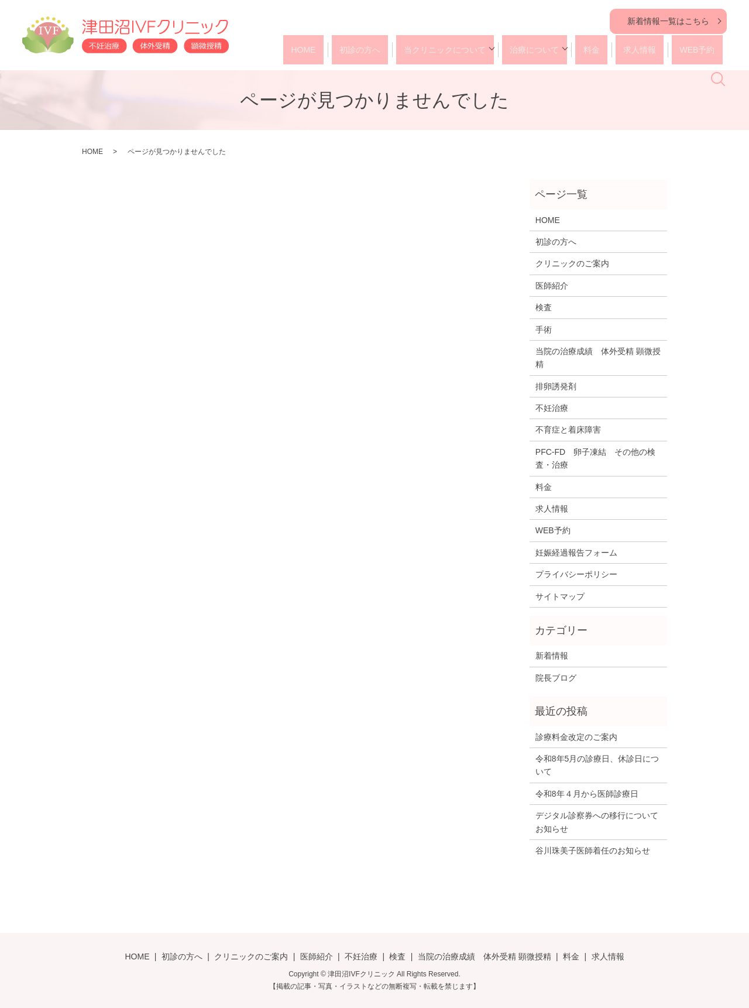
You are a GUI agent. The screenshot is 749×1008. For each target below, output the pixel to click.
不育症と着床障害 (568, 429)
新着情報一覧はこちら (668, 21)
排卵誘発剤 (555, 386)
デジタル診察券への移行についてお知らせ (596, 822)
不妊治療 (551, 408)
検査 (543, 307)
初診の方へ (375, 49)
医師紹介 (551, 285)
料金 (592, 49)
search (725, 53)
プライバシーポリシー (576, 574)
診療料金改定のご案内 (576, 737)
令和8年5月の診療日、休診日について (597, 765)
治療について (539, 49)
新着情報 (551, 655)
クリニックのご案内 (572, 263)
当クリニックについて (453, 49)
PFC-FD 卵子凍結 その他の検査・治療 (595, 458)
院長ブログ (555, 678)
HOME (326, 49)
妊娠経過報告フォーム (576, 552)
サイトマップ (560, 596)
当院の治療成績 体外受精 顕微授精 (598, 358)
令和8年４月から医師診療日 (586, 793)
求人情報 (633, 49)
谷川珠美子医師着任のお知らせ (592, 850)
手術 (543, 329)
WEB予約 (683, 49)
